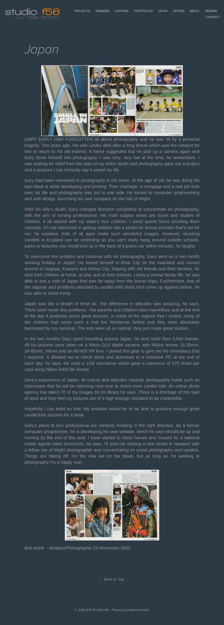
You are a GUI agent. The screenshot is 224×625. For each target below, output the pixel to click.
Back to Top (112, 579)
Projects (82, 11)
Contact (212, 17)
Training (102, 11)
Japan (162, 11)
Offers (178, 11)
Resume (211, 11)
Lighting (121, 11)
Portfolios (143, 11)
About (194, 11)
